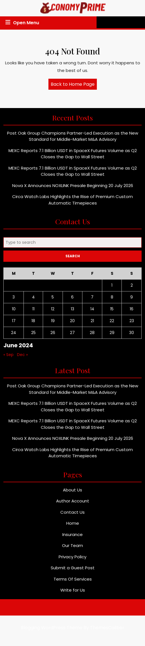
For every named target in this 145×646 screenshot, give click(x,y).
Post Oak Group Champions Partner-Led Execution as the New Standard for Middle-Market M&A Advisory (72, 139)
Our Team (72, 548)
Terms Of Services (73, 582)
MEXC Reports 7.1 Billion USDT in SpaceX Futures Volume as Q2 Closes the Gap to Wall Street (72, 156)
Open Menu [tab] (21, 22)
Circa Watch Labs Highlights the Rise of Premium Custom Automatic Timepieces (72, 202)
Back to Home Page (74, 85)
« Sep (8, 357)
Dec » (22, 357)
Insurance (72, 537)
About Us (72, 492)
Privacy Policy (72, 559)
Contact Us (72, 515)
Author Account (72, 503)
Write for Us (72, 593)
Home (72, 526)
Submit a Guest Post (73, 570)
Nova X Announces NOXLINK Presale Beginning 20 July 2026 (72, 188)
